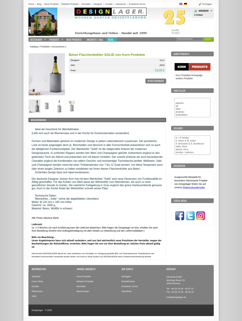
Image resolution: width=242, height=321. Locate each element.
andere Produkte (184, 78)
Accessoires (58, 46)
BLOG (110, 39)
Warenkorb (204, 10)
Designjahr (37, 40)
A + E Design (192, 137)
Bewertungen (83, 291)
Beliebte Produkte (70, 4)
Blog (39, 4)
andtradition (192, 114)
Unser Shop (37, 281)
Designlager (37, 310)
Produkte (55, 40)
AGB (34, 296)
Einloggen (126, 276)
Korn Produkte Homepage (189, 75)
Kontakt (108, 4)
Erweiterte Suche (130, 286)
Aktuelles (36, 276)
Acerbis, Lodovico (192, 152)
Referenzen (37, 291)
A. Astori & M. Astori (192, 140)
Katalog (34, 46)
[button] (208, 39)
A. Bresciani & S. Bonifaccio (192, 143)
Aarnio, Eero (192, 149)
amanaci (192, 112)
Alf (192, 106)
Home (31, 4)
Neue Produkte (51, 4)
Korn (162, 60)
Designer (98, 4)
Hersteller (86, 4)
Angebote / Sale (95, 39)
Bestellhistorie (128, 281)
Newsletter (127, 291)
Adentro (192, 103)
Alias (192, 109)
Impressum (120, 4)
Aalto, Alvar (192, 146)
